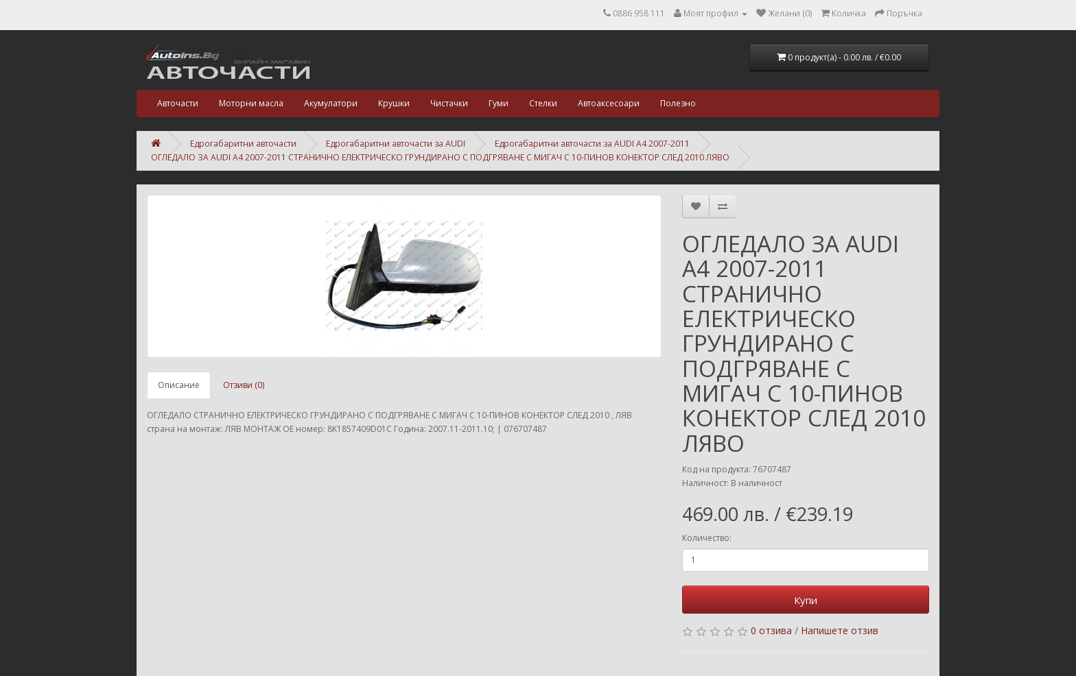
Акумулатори (331, 103)
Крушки (394, 103)
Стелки (543, 103)
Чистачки (449, 103)
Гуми (498, 103)
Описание (179, 385)
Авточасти (177, 103)
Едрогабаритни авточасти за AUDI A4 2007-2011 (592, 143)
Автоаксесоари (609, 103)
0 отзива (771, 630)
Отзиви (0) (243, 385)
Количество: (707, 538)
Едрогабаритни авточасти (243, 143)
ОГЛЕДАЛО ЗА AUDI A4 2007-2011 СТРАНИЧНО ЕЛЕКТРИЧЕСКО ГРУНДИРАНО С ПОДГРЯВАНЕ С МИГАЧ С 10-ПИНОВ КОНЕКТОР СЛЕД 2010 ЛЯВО (440, 157)
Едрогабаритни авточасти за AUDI (395, 143)
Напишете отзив (839, 630)
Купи (805, 600)
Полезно (678, 103)
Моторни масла (251, 103)
